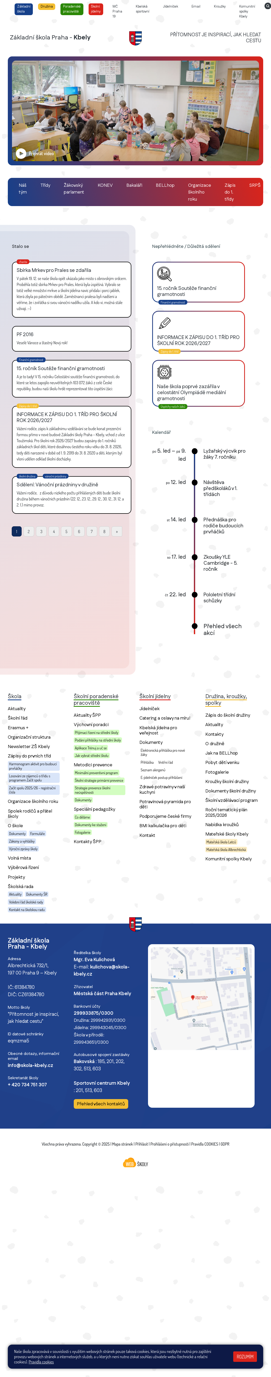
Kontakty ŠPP (87, 841)
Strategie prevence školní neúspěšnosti (92, 790)
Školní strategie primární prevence (99, 780)
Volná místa (19, 858)
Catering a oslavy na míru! (164, 718)
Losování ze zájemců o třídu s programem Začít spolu (29, 778)
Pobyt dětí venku (222, 762)
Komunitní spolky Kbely (228, 859)
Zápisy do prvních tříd (29, 756)
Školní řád (17, 718)
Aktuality (17, 708)
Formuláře (37, 833)
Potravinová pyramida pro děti (165, 804)
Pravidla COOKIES (204, 1144)
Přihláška (147, 762)
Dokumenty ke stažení (90, 824)
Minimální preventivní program (96, 772)
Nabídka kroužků (222, 824)
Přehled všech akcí (223, 630)
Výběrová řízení (23, 867)
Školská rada (20, 886)
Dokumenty (17, 833)
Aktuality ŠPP (87, 715)
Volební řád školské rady (26, 902)
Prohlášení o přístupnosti (169, 1144)
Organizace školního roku (33, 801)
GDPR (224, 1144)
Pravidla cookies (41, 1361)
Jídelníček (149, 708)
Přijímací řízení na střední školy (96, 732)
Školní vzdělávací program (231, 800)
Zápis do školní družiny (227, 715)
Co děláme (82, 817)
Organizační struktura (29, 737)
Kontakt (147, 835)
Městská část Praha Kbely (102, 993)
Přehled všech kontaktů (101, 1104)
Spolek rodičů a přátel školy (30, 814)
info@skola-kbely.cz (30, 1065)
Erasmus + (18, 728)
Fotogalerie (82, 832)
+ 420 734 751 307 (27, 1085)
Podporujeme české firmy (165, 816)
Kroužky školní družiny (227, 781)
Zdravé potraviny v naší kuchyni (162, 789)
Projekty (16, 877)
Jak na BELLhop (221, 753)
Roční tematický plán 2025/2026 (226, 812)
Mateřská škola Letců (221, 841)
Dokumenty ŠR (36, 894)
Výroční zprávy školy (23, 848)
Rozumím (245, 1357)
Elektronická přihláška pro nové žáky (163, 752)
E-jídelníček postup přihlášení (161, 777)
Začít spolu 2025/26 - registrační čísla (32, 790)
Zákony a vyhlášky (22, 841)
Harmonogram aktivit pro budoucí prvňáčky (33, 766)
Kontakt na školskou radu (27, 909)
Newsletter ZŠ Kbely (29, 746)
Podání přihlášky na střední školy (98, 740)
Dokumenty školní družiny (230, 791)
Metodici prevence (93, 765)
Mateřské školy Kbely (226, 834)
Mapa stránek (122, 1144)
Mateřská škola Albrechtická (226, 849)
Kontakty (214, 734)
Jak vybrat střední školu (91, 755)
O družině (214, 743)
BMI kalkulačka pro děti (162, 825)
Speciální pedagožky (94, 809)
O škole (15, 825)
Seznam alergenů (153, 769)
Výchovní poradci (91, 724)
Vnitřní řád (165, 762)
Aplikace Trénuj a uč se (91, 747)
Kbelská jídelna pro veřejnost (158, 730)
